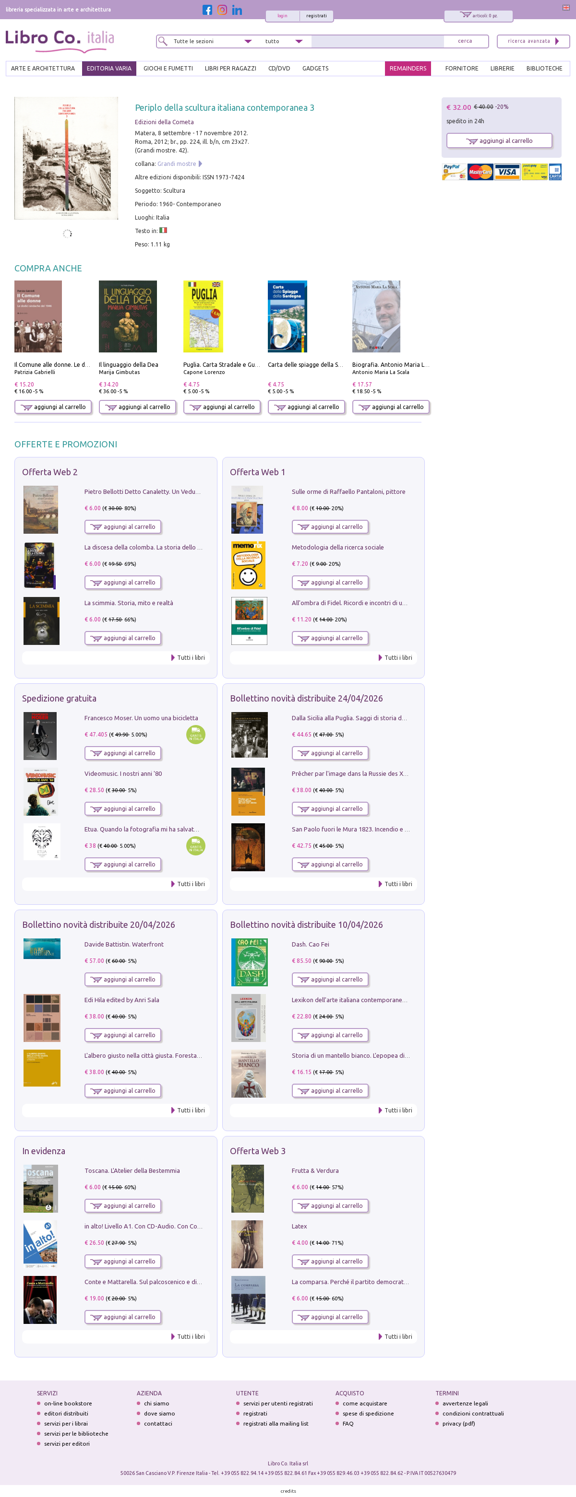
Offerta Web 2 (50, 472)
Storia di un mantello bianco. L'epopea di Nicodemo (363, 1055)
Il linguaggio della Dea (128, 365)
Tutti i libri (191, 658)
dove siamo (159, 1413)
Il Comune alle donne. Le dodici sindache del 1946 (80, 365)
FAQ (348, 1423)
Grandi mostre (176, 164)
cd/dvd (279, 68)
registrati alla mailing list (276, 1423)
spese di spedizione (368, 1413)
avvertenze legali (465, 1403)
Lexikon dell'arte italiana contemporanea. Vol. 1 (358, 999)
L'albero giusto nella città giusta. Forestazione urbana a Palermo (173, 1055)
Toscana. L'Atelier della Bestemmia (132, 1170)
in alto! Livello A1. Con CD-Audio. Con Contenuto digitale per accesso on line (190, 1226)
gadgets (315, 68)
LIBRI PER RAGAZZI (230, 68)
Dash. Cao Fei (310, 944)
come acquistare (365, 1403)
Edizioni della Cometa (164, 122)
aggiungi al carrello (53, 407)
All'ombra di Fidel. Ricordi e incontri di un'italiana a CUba (370, 602)
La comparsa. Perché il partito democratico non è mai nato (373, 1281)
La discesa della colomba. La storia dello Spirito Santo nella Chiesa (176, 547)
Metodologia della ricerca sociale (338, 547)
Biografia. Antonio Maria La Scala (397, 365)
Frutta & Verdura (315, 1170)
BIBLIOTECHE (545, 68)
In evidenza (43, 1151)
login (282, 15)
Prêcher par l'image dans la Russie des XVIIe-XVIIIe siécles (372, 773)
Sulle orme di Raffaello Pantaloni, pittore (349, 491)
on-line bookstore (68, 1403)
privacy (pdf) (459, 1423)
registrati (316, 15)
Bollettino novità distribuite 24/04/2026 (306, 698)
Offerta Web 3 (258, 1151)
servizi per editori (67, 1443)
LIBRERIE (503, 68)
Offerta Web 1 (258, 472)
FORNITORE (462, 68)
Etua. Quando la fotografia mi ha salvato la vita (150, 829)
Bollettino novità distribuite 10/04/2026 (306, 924)
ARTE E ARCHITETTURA (43, 68)
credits (288, 1491)
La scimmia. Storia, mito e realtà (128, 602)
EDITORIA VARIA (109, 68)
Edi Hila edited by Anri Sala (121, 999)
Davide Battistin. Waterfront (124, 944)
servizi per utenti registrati (278, 1403)
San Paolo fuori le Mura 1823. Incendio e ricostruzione (367, 829)
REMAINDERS (408, 68)
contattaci (158, 1423)
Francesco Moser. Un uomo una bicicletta (141, 717)
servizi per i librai (66, 1423)
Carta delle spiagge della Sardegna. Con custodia (333, 365)
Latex (299, 1226)
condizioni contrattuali (473, 1413)
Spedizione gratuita (59, 698)
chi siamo (156, 1403)
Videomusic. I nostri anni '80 (123, 773)
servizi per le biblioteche (76, 1433)
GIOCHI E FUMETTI (168, 68)
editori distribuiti (66, 1413)
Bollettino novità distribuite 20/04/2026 (98, 924)
